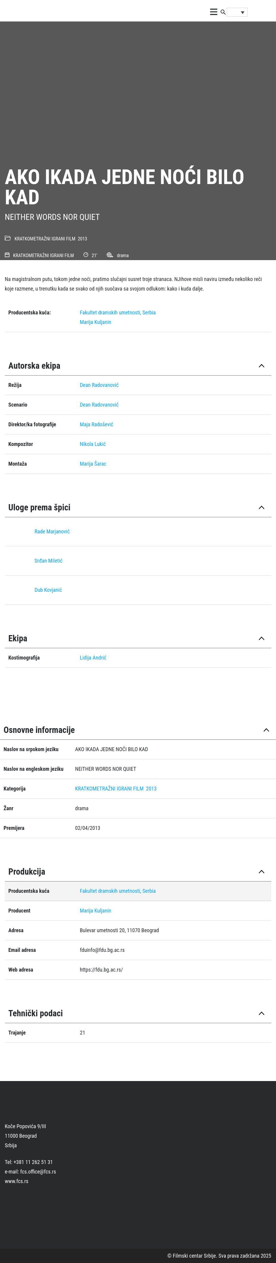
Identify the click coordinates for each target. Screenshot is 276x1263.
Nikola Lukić (93, 444)
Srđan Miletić (49, 561)
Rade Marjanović (52, 531)
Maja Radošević (96, 424)
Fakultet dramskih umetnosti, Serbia (118, 312)
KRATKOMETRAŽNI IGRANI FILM (45, 239)
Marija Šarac (93, 464)
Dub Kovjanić (48, 590)
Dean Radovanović (99, 385)
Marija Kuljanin (95, 322)
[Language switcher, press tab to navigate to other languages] (237, 12)
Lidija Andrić (93, 657)
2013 (82, 239)
